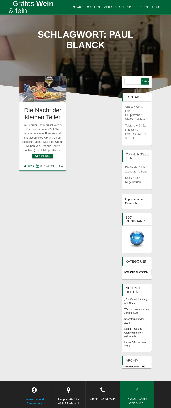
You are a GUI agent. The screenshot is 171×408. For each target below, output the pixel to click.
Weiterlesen (42, 156)
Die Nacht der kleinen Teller (42, 114)
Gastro (93, 7)
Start (78, 7)
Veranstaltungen (120, 7)
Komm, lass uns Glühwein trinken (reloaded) (133, 332)
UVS (31, 166)
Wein (30, 7)
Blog (144, 7)
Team (156, 7)
